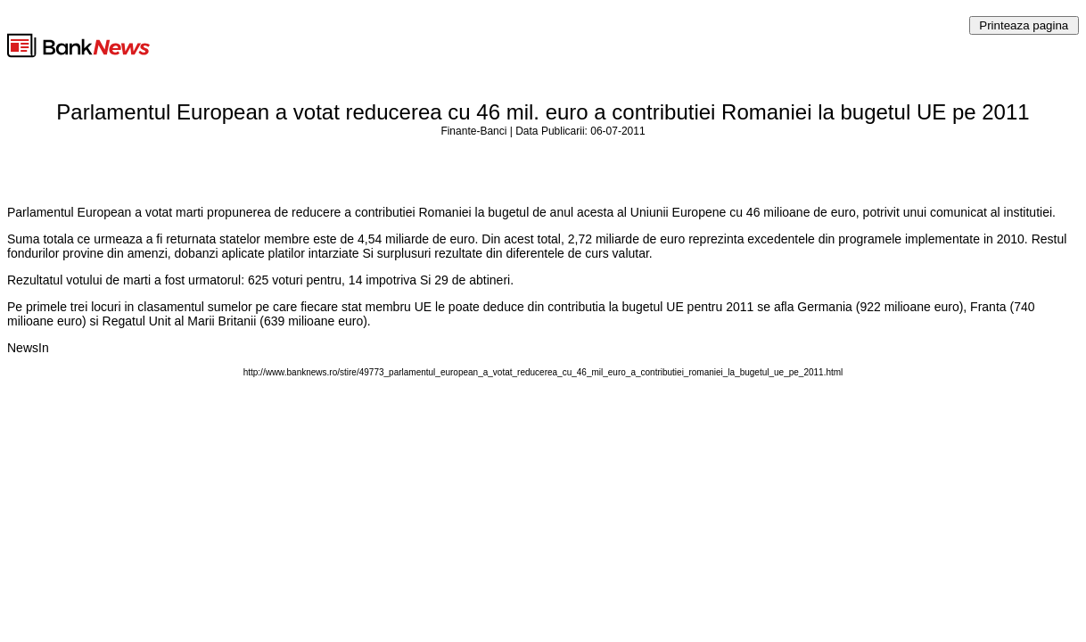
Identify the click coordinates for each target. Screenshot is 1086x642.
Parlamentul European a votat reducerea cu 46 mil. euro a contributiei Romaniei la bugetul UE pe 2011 (542, 112)
